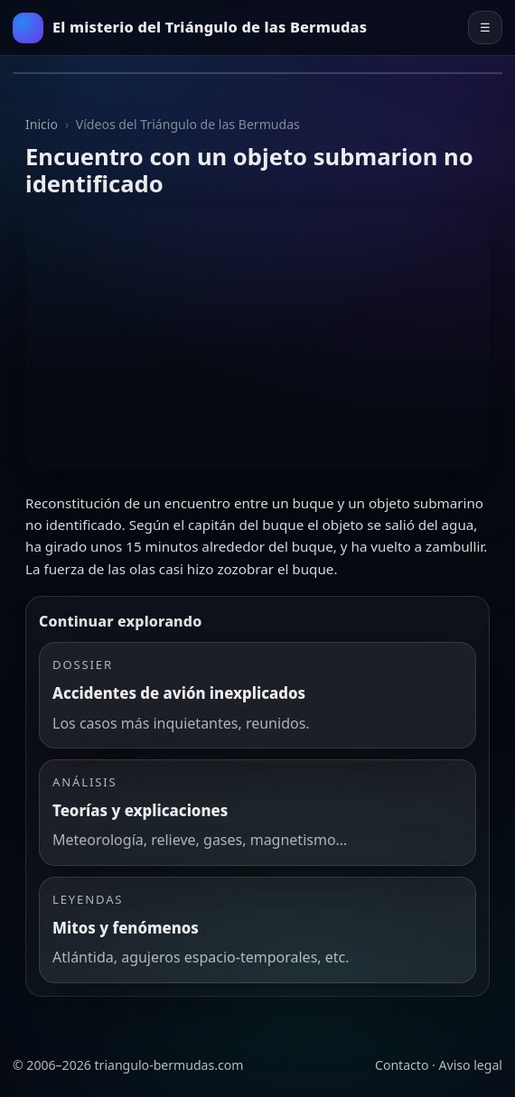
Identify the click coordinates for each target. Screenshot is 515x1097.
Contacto (401, 1065)
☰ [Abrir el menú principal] (485, 27)
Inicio (41, 124)
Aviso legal (470, 1065)
